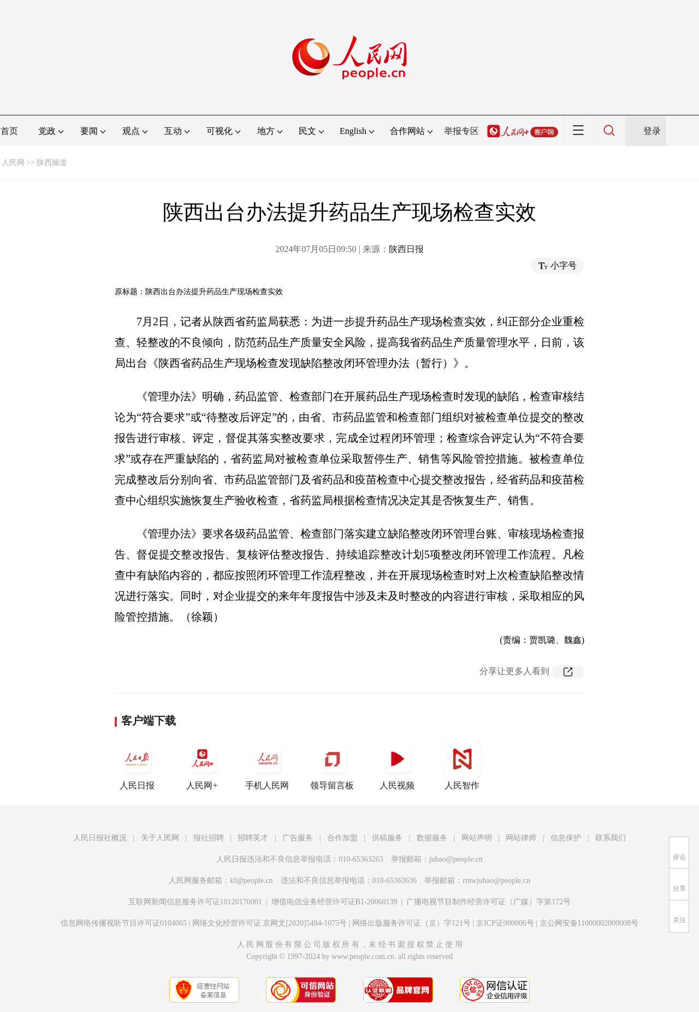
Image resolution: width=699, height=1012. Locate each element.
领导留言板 (332, 765)
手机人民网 (267, 765)
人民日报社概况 (100, 838)
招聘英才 (253, 838)
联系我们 (610, 838)
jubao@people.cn (456, 859)
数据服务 (432, 838)
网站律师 (521, 838)
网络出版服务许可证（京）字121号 (411, 923)
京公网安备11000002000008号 (589, 923)
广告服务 (297, 838)
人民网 (13, 163)
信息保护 (565, 838)
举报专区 (461, 131)
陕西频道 (52, 163)
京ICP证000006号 (505, 923)
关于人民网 (160, 838)
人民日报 (137, 765)
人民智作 (462, 765)
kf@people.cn (251, 880)
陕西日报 (406, 249)
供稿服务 (387, 838)
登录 (652, 131)
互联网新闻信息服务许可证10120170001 (195, 902)
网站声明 (476, 838)
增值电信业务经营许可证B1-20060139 (334, 902)
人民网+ (202, 765)
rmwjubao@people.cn (496, 880)
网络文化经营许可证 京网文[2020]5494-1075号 (269, 923)
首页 (9, 131)
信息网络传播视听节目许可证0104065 (124, 923)
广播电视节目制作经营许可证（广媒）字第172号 (488, 902)
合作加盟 (342, 838)
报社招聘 (208, 838)
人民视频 (397, 765)
